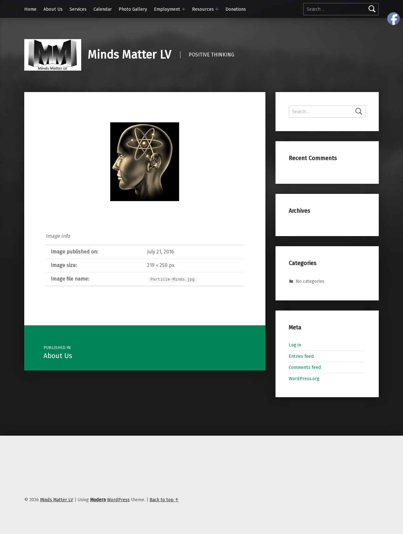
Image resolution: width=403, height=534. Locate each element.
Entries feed (301, 356)
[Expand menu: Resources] (217, 9)
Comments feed (305, 367)
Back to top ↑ (164, 499)
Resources (203, 9)
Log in (295, 345)
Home (30, 9)
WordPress (118, 499)
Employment (167, 9)
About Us (53, 9)
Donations (235, 9)
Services (78, 9)
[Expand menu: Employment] (183, 9)
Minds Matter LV (129, 55)
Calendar (103, 9)
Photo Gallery (133, 9)
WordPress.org (304, 378)
